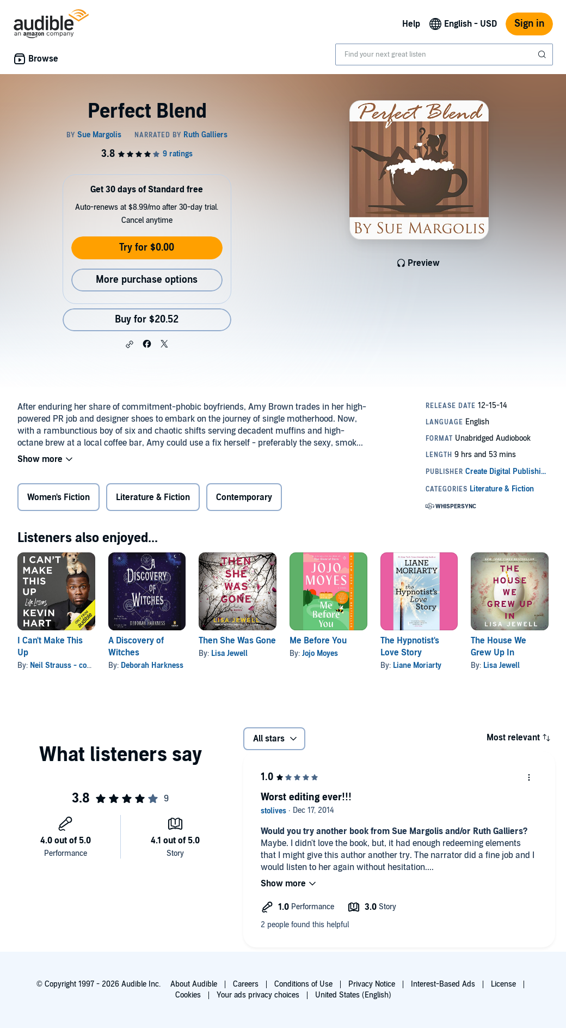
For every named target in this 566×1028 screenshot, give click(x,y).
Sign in (529, 23)
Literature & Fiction (153, 497)
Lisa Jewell (229, 653)
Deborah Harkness (152, 665)
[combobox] (444, 54)
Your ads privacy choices (258, 995)
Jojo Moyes (320, 653)
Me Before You (318, 640)
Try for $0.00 (146, 247)
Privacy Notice (371, 984)
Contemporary (244, 497)
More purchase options (147, 279)
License (503, 984)
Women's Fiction (58, 497)
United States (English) (353, 995)
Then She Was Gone (237, 640)
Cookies (188, 995)
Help (411, 24)
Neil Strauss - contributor (73, 665)
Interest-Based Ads (443, 984)
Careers (246, 984)
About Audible (193, 984)
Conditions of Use (303, 984)
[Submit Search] (543, 54)
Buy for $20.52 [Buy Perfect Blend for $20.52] (147, 319)
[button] (129, 344)
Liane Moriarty (417, 665)
